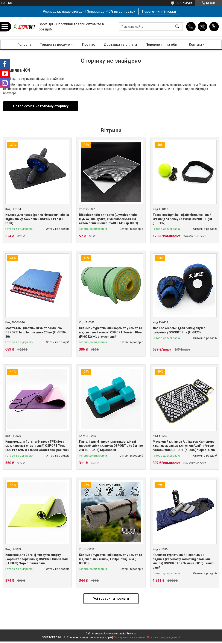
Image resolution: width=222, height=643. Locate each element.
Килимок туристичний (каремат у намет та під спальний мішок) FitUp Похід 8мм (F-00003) (110, 559)
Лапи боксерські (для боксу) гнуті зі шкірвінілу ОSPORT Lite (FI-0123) (179, 330)
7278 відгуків (184, 3)
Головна (24, 44)
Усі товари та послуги (111, 598)
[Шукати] (177, 27)
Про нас (88, 44)
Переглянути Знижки (159, 11)
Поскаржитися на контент (129, 637)
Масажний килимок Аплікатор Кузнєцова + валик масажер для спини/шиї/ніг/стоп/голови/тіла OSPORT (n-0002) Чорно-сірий (184, 446)
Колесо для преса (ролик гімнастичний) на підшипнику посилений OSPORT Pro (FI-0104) (37, 219)
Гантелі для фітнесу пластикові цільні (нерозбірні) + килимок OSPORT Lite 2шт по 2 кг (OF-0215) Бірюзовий (111, 446)
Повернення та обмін (163, 44)
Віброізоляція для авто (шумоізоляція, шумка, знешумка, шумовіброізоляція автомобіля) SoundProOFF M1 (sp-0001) (108, 219)
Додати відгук (214, 26)
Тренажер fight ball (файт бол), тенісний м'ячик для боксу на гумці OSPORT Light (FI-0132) (182, 219)
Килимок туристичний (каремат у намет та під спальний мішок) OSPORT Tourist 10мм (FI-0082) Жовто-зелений (111, 332)
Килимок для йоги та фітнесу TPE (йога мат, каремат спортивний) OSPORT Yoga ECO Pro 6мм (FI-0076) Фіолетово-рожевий (37, 446)
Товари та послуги (55, 44)
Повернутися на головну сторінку (40, 106)
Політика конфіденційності (163, 637)
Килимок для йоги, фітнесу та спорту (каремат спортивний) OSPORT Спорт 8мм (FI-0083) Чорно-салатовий (36, 559)
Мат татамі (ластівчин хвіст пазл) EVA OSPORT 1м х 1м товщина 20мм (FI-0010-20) (35, 332)
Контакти (196, 44)
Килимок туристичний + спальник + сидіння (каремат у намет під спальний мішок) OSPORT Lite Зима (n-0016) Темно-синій (184, 561)
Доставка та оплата (120, 44)
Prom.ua (132, 633)
